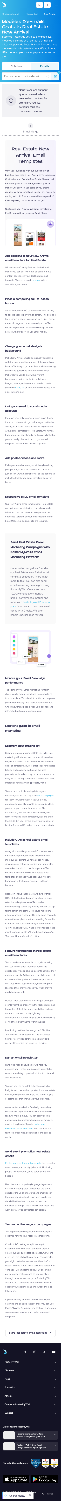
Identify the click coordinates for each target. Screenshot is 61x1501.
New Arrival (32, 14)
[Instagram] (35, 1352)
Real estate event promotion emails (23, 1163)
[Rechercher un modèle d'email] (25, 76)
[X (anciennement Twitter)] (44, 1352)
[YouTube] (54, 1352)
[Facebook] (25, 1352)
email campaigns (45, 795)
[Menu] (56, 4)
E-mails (44, 66)
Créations (16, 66)
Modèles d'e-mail (10, 14)
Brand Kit (19, 387)
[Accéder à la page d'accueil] (3, 5)
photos (36, 280)
